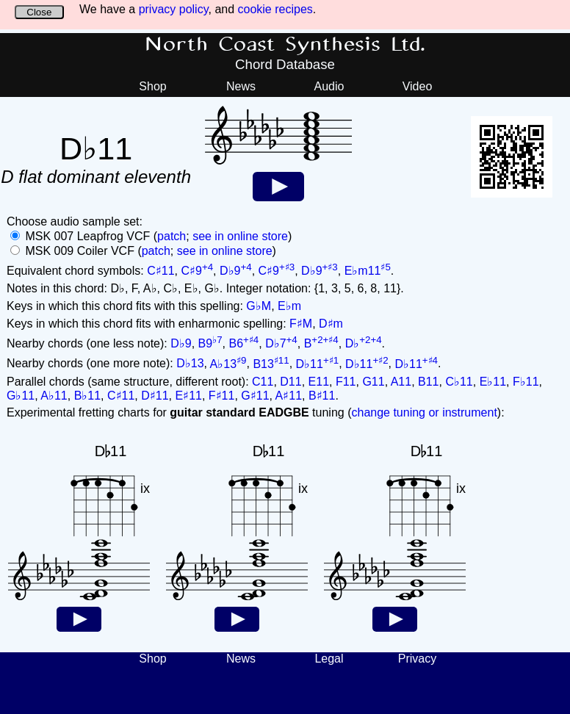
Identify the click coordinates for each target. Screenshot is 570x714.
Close (38, 12)
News (241, 86)
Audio (329, 86)
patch (171, 236)
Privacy (417, 658)
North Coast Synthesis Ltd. (285, 45)
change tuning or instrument (424, 412)
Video (418, 86)
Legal (328, 658)
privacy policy (174, 9)
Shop (152, 86)
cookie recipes (275, 9)
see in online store (240, 236)
